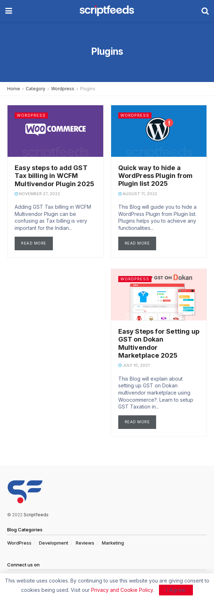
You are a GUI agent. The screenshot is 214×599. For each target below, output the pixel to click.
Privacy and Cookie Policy (122, 590)
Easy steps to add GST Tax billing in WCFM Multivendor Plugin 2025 (54, 176)
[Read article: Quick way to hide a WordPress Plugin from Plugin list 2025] (159, 131)
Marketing (113, 543)
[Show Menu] (8, 10)
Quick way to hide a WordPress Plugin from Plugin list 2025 (155, 176)
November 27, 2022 (37, 193)
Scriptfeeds (36, 514)
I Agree (176, 590)
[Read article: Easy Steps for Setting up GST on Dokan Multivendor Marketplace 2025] (159, 294)
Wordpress (62, 88)
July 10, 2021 (134, 365)
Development (53, 543)
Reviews (85, 543)
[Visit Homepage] (107, 10)
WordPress (19, 543)
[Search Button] (205, 10)
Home (13, 88)
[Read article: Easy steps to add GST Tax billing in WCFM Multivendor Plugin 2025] (55, 131)
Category (35, 88)
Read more (37, 242)
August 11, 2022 (137, 193)
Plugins (87, 88)
